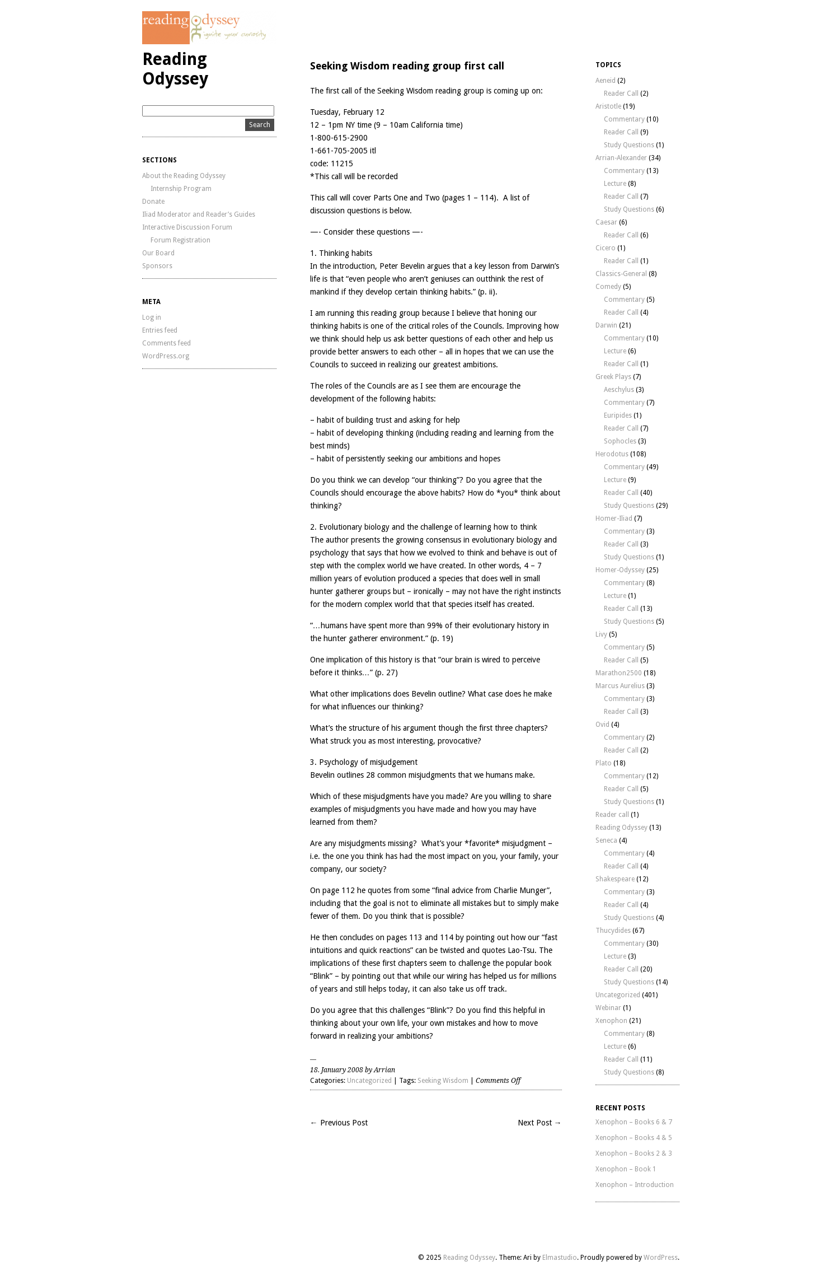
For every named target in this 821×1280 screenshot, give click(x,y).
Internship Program (181, 189)
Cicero (605, 248)
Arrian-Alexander (621, 158)
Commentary (624, 119)
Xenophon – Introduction (634, 1185)
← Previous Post (339, 1122)
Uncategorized (369, 1081)
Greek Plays (613, 377)
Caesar (606, 222)
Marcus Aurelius (620, 686)
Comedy (608, 287)
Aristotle (608, 106)
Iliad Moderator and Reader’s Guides (198, 214)
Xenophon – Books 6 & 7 (633, 1122)
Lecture (615, 184)
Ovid (602, 724)
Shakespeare (615, 879)
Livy (601, 634)
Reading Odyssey (175, 68)
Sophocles (620, 441)
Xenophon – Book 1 (625, 1169)
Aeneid (605, 81)
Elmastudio (559, 1258)
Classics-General (621, 274)
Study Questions (629, 145)
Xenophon (611, 1021)
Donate (153, 201)
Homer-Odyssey (620, 570)
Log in (151, 317)
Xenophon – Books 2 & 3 (633, 1153)
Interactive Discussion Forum (187, 227)
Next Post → (540, 1122)
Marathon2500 (618, 673)
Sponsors (157, 266)
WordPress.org (165, 356)
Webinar (608, 1008)
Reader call (612, 815)
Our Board (158, 253)
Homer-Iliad (613, 518)
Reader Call (621, 93)
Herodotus (611, 454)
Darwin (606, 325)
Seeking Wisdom (442, 1081)
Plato (603, 763)
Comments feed (166, 343)
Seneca (606, 840)
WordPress (661, 1258)
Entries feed (159, 330)
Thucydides (613, 931)
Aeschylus (619, 390)
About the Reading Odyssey (184, 176)
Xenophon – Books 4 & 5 (633, 1138)
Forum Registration (180, 240)
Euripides (618, 415)
